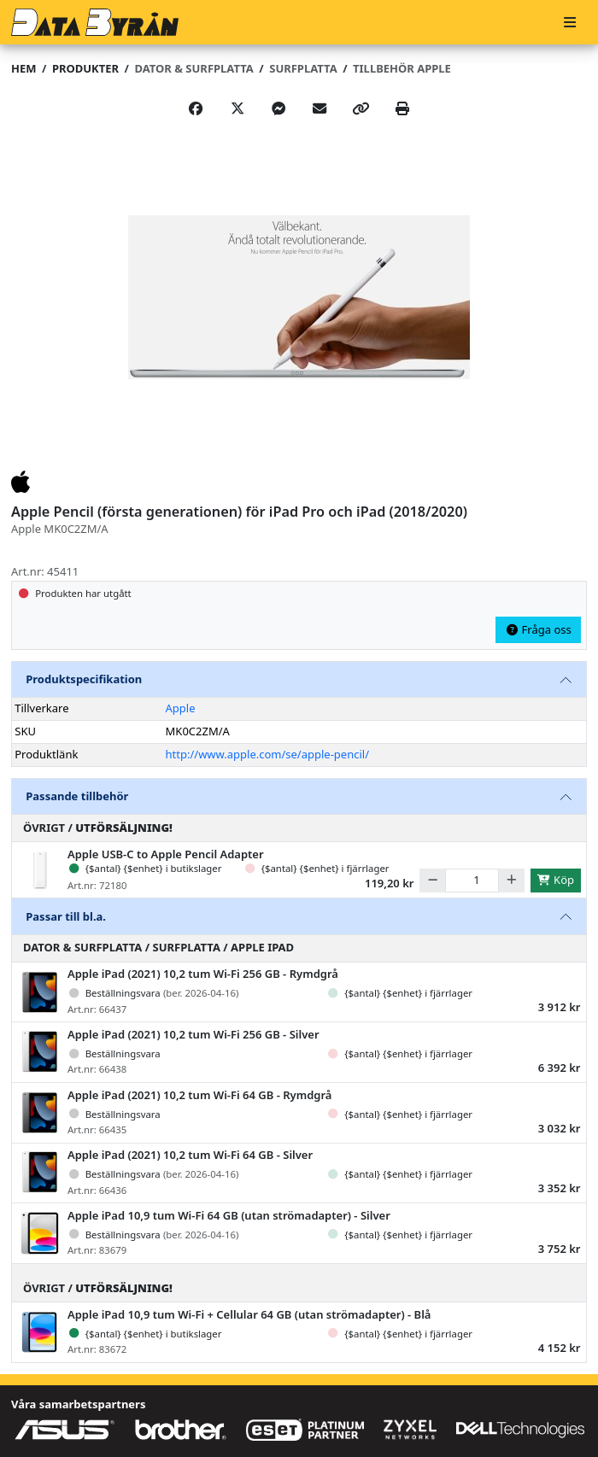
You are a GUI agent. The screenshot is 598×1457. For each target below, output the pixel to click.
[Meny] (570, 22)
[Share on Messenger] (278, 108)
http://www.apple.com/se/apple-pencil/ (267, 754)
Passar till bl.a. (66, 916)
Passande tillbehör (77, 796)
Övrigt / (98, 827)
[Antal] (472, 880)
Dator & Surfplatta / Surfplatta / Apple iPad (158, 947)
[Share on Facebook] (196, 108)
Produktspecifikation (84, 679)
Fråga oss (538, 629)
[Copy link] (361, 108)
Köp (555, 879)
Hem (23, 68)
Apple (181, 708)
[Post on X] (237, 108)
